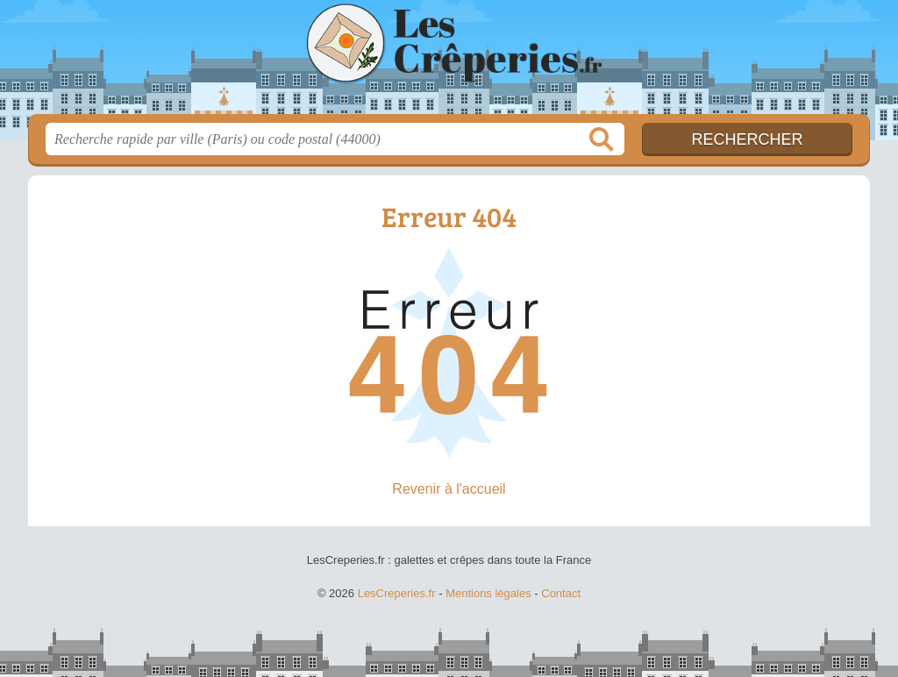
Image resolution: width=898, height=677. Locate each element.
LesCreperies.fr (449, 62)
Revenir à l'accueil (448, 488)
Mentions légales (488, 593)
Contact (561, 593)
